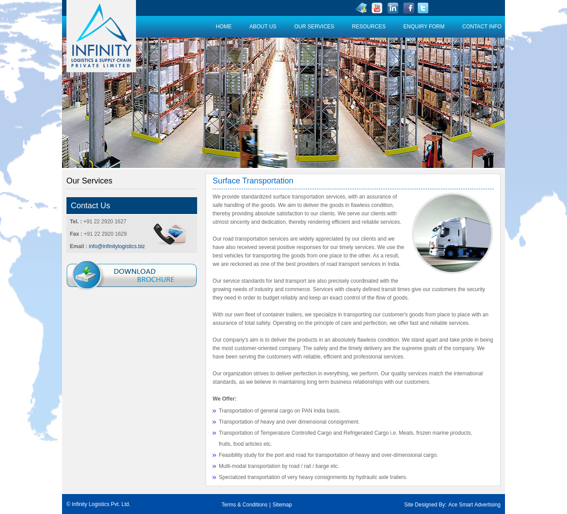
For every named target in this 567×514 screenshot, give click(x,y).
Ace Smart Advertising (474, 505)
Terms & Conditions (244, 505)
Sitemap (282, 505)
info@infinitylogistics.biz (117, 246)
